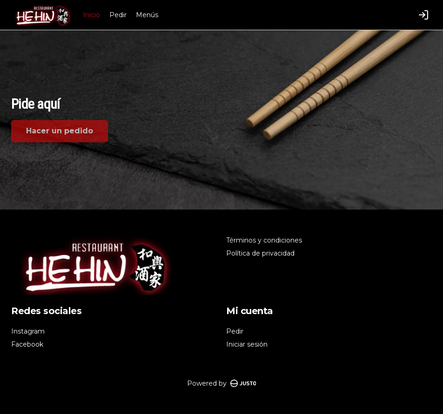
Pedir (118, 15)
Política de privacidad (260, 253)
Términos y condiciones (264, 240)
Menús (147, 15)
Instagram (28, 331)
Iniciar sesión (247, 344)
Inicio (91, 15)
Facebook (27, 344)
